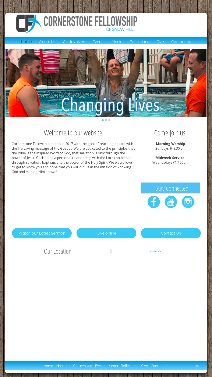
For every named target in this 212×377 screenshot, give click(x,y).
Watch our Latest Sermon (42, 233)
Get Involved (74, 42)
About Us (47, 42)
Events (98, 42)
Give (160, 42)
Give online (106, 233)
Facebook (155, 251)
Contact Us (181, 42)
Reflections (139, 42)
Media (117, 42)
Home (26, 42)
